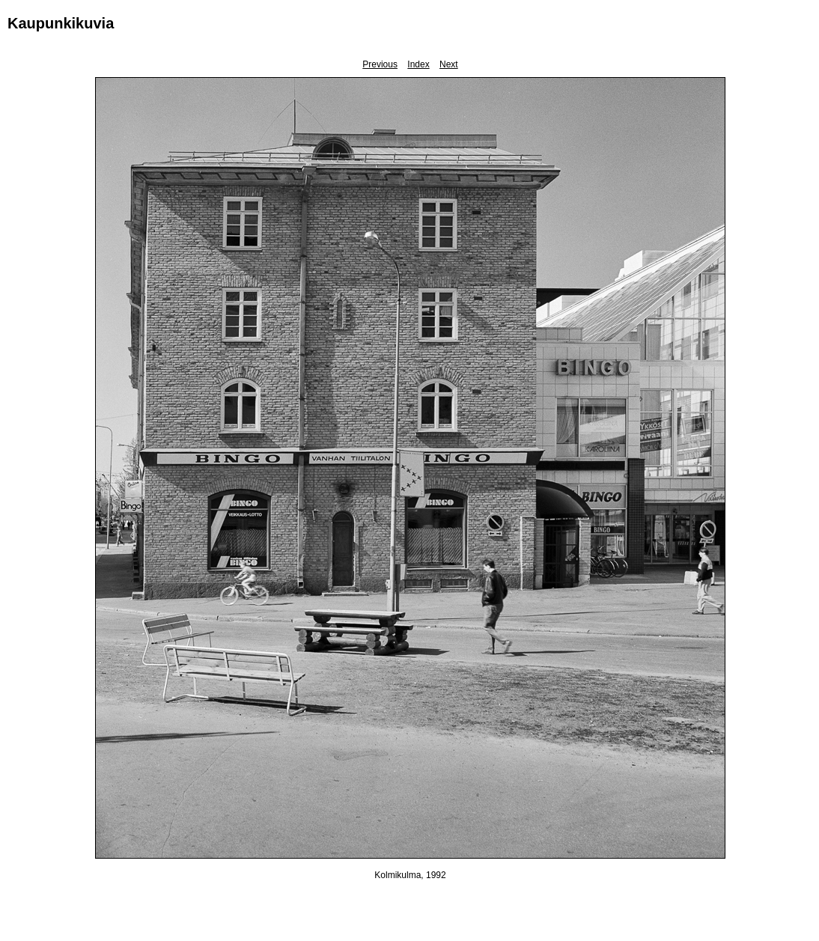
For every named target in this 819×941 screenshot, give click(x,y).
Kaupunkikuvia (60, 23)
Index (418, 64)
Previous (380, 64)
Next (448, 64)
